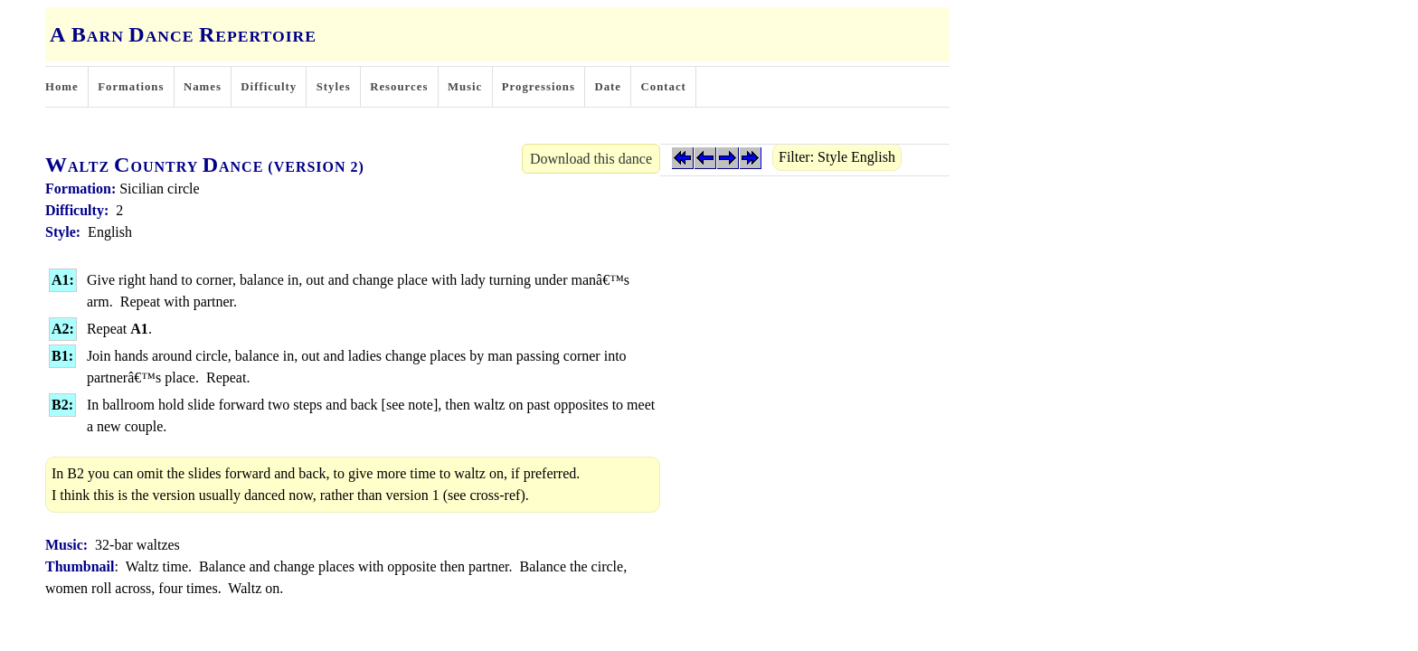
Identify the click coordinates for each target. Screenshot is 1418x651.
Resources (399, 86)
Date (607, 86)
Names (203, 86)
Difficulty (269, 86)
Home (62, 86)
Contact (663, 86)
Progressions (538, 86)
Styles (334, 86)
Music (465, 86)
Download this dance (591, 158)
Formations (131, 86)
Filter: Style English (837, 157)
